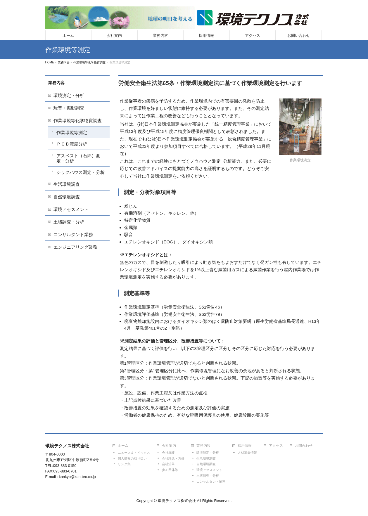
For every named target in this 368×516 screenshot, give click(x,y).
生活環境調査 (66, 184)
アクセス (276, 446)
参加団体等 (170, 470)
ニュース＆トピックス (134, 452)
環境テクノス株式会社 (177, 500)
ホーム (123, 446)
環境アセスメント (71, 209)
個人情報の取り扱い (132, 458)
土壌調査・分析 (68, 221)
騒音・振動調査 (68, 107)
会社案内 (169, 446)
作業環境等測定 (71, 132)
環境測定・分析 (68, 95)
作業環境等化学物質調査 (77, 120)
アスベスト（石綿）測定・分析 (78, 158)
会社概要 (168, 452)
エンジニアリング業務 (75, 247)
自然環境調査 (66, 196)
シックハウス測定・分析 (80, 172)
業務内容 (56, 82)
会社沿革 (168, 464)
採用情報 (245, 446)
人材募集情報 (247, 452)
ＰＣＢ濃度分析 (71, 143)
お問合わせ (303, 446)
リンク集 (124, 464)
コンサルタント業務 (73, 234)
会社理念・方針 (173, 458)
